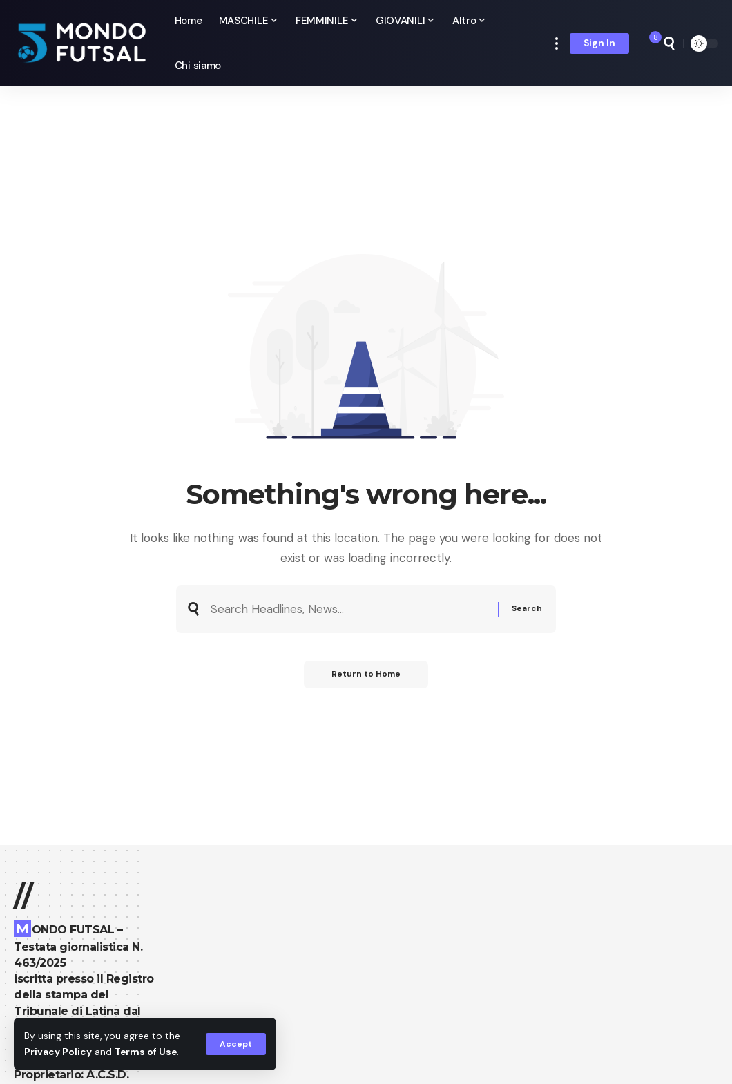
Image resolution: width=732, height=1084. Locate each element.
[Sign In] (599, 43)
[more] (556, 43)
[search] (669, 43)
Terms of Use (146, 1052)
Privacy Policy (58, 1052)
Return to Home (366, 674)
